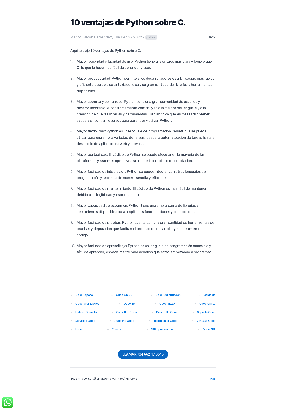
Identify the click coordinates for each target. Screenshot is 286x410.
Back (212, 37)
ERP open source (161, 329)
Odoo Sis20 (167, 303)
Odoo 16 (129, 303)
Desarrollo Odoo (166, 312)
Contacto (210, 295)
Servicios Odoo (85, 320)
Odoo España (84, 295)
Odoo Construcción (168, 295)
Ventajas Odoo (206, 320)
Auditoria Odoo (124, 320)
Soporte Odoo (206, 312)
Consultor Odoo (126, 312)
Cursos (116, 329)
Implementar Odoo (165, 320)
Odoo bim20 (124, 295)
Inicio (78, 329)
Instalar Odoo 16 (86, 312)
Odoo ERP (209, 329)
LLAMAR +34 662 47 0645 (143, 354)
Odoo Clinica (207, 303)
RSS (213, 378)
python (151, 37)
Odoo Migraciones (87, 303)
